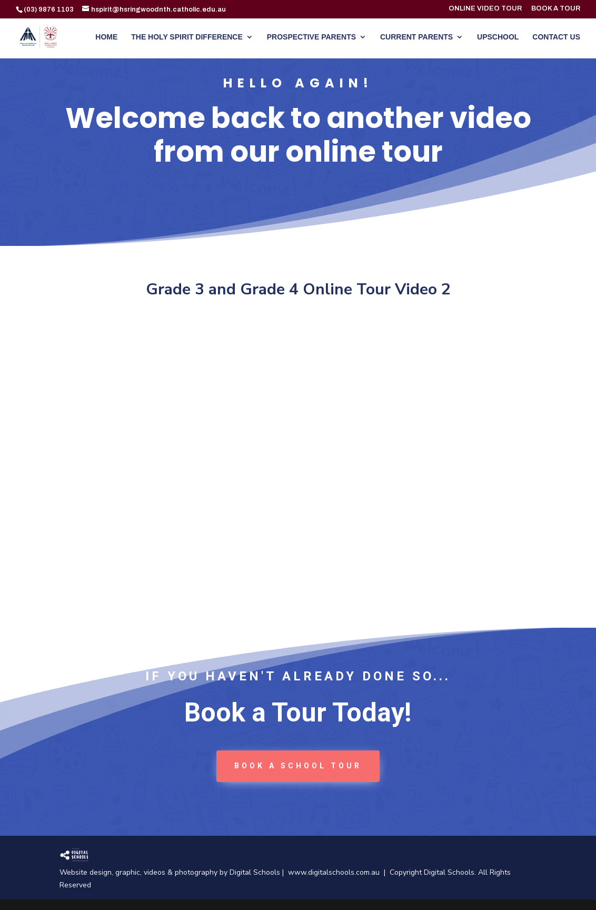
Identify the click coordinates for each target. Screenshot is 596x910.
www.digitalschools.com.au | (339, 872)
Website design (85, 872)
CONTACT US (556, 37)
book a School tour (298, 765)
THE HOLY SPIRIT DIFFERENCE (187, 37)
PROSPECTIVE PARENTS (311, 37)
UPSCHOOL (498, 37)
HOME (106, 37)
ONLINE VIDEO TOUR (485, 8)
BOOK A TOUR (555, 8)
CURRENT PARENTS (416, 37)
